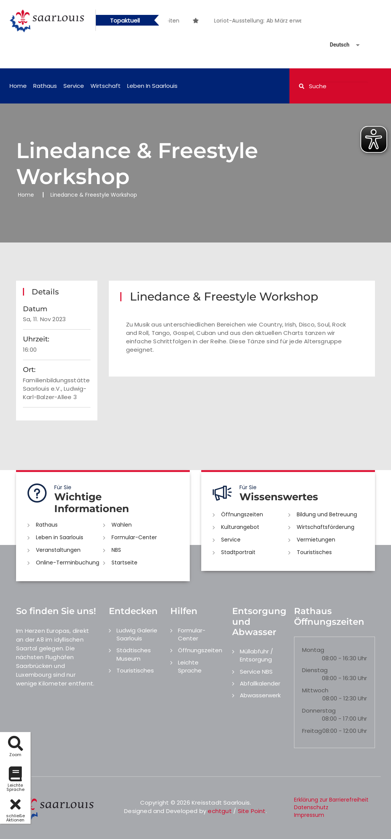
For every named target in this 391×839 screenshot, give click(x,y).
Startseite (124, 562)
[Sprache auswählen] (335, 44)
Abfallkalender (260, 683)
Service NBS (256, 672)
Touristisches (314, 552)
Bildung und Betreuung (327, 514)
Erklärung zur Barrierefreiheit (331, 799)
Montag (313, 650)
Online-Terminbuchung (67, 562)
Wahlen (121, 525)
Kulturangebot (240, 527)
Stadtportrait (238, 552)
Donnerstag (319, 710)
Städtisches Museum (133, 654)
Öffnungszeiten (242, 514)
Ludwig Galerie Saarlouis (136, 634)
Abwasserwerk (260, 695)
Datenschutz (311, 807)
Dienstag (315, 670)
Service (73, 86)
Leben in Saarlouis (152, 86)
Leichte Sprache (190, 666)
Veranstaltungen (58, 550)
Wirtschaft (105, 86)
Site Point (252, 811)
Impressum (309, 815)
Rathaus (45, 86)
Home (18, 86)
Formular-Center (134, 537)
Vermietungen (316, 539)
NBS (116, 550)
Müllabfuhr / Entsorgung (256, 655)
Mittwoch (315, 690)
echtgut (219, 811)
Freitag (312, 731)
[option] (210, 16)
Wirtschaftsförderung (325, 527)
